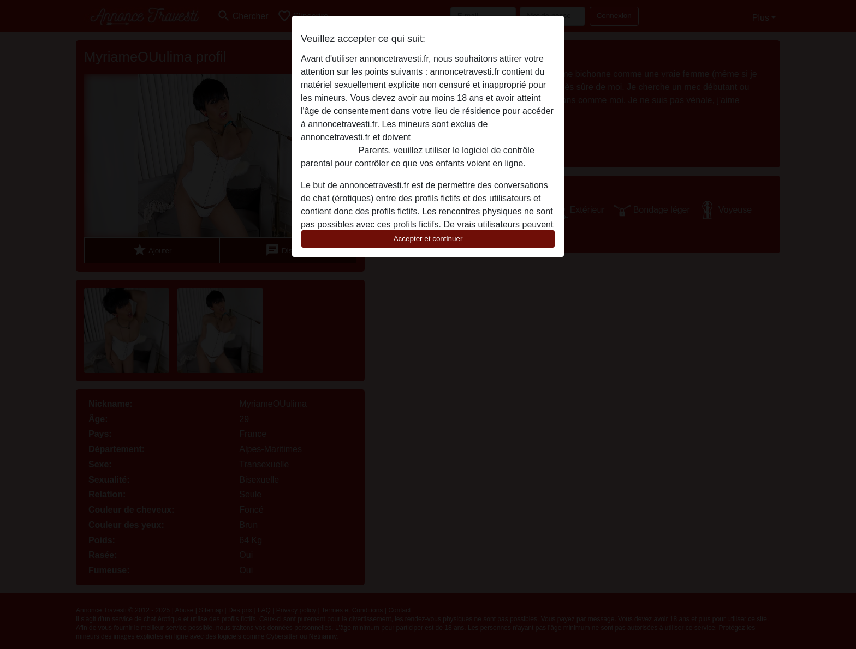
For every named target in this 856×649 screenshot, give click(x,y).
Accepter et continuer (428, 239)
